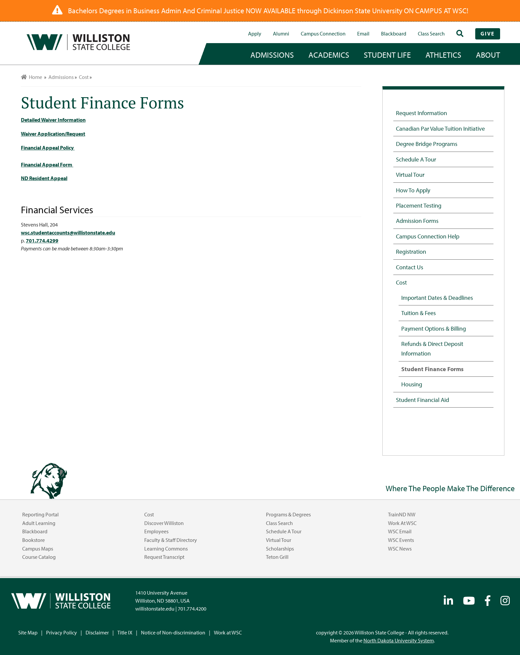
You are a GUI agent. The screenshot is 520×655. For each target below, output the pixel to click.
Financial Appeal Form (47, 164)
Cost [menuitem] (84, 77)
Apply (254, 33)
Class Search (431, 33)
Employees (156, 531)
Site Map (27, 632)
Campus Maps (37, 548)
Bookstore (33, 540)
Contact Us (409, 267)
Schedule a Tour (416, 159)
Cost (401, 282)
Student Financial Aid (422, 400)
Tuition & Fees (418, 313)
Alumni (281, 33)
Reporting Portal (40, 514)
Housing (411, 384)
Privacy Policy (61, 632)
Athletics (443, 55)
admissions (272, 55)
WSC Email (400, 531)
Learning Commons (166, 548)
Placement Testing (418, 205)
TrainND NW (402, 514)
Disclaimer (97, 632)
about (488, 55)
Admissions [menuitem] (61, 77)
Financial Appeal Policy (48, 147)
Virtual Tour (410, 174)
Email (363, 33)
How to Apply (413, 190)
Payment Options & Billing (433, 328)
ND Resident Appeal (44, 178)
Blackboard (393, 33)
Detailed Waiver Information (53, 119)
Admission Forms (417, 221)
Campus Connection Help (427, 236)
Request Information (421, 113)
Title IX (124, 632)
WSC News (400, 548)
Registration (411, 251)
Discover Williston (164, 523)
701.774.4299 (42, 240)
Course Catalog (39, 557)
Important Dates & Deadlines (437, 297)
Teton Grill (277, 557)
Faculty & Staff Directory (170, 540)
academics (328, 55)
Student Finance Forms (432, 369)
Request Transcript (164, 557)
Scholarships (280, 548)
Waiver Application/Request (53, 133)
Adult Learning (38, 523)
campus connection (323, 33)
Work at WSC (402, 523)
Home (31, 77)
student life (387, 55)
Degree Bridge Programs (426, 144)
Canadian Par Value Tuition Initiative (440, 128)
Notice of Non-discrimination (173, 632)
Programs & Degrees (288, 514)
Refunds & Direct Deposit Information (432, 348)
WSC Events (401, 540)
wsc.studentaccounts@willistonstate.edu (68, 232)
